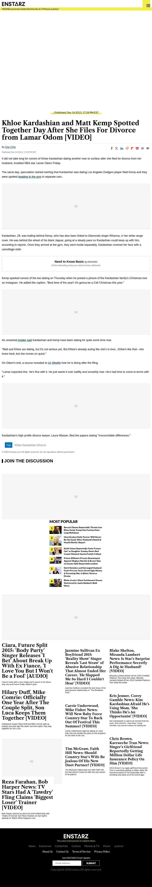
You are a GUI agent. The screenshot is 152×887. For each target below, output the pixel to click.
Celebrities (25, 8)
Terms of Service (81, 851)
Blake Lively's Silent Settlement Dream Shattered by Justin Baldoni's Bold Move (83, 583)
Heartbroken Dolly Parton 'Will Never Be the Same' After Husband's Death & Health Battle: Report (82, 540)
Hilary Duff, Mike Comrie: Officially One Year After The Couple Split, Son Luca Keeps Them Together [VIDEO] (25, 705)
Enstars (13, 4)
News (32, 846)
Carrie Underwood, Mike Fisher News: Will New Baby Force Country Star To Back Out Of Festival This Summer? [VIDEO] (84, 716)
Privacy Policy (102, 851)
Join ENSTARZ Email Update (76, 857)
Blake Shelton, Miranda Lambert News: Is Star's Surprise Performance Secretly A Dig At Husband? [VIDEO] (130, 661)
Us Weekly (54, 362)
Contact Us (62, 851)
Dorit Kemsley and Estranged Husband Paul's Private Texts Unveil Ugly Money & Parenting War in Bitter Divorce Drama (83, 572)
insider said (24, 340)
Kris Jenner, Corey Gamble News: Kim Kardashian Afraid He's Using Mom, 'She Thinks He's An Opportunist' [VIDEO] (129, 706)
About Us (47, 851)
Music (47, 8)
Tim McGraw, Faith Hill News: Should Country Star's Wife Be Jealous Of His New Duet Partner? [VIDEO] (85, 757)
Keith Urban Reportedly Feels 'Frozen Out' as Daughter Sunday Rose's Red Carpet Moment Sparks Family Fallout (83, 551)
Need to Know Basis (69, 261)
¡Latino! (55, 8)
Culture (76, 846)
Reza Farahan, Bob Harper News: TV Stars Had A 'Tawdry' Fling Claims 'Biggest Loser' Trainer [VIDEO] (27, 794)
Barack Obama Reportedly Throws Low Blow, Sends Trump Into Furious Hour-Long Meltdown (83, 530)
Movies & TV (37, 8)
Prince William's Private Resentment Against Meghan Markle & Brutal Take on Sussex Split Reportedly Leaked (82, 561)
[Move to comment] (147, 148)
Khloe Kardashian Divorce (30, 445)
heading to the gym (29, 176)
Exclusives (14, 8)
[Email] (142, 148)
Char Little (10, 147)
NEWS (5, 8)
